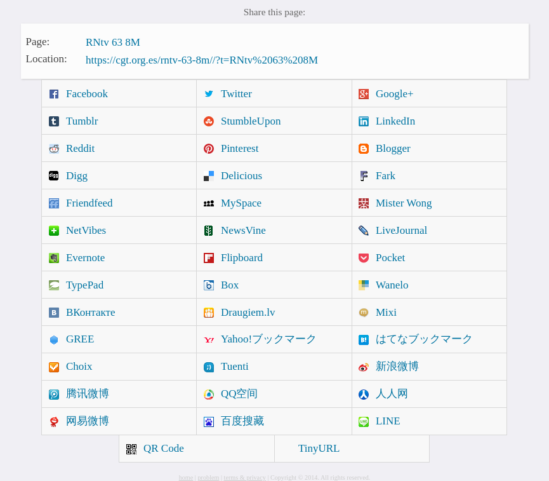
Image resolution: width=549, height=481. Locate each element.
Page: (38, 41)
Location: (46, 59)
